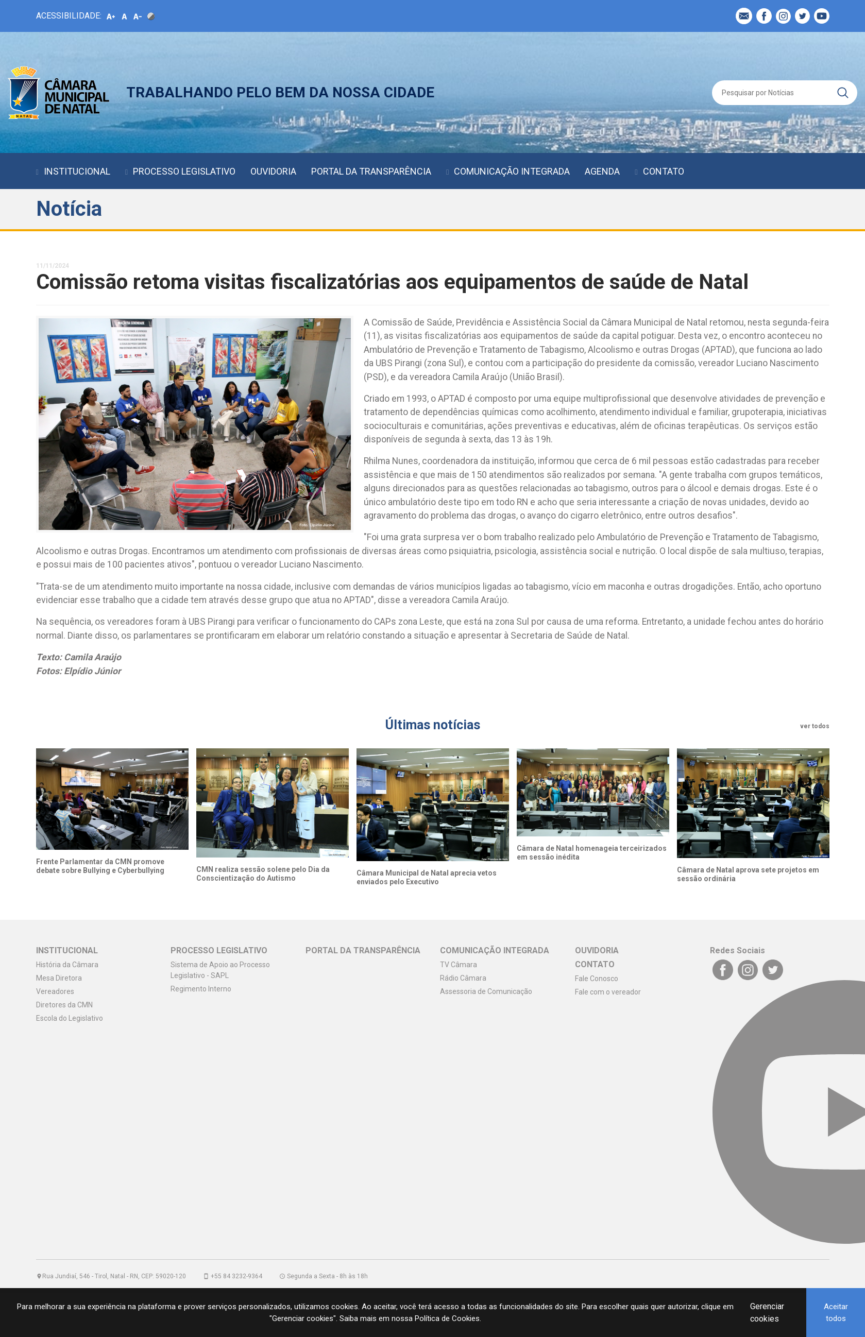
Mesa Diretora (59, 978)
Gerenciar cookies (767, 1312)
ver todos (814, 726)
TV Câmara (458, 965)
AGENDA (602, 171)
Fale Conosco (596, 978)
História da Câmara (67, 965)
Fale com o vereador (608, 992)
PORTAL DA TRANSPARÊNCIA (371, 171)
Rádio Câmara (463, 978)
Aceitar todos (836, 1312)
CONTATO (663, 171)
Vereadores (55, 991)
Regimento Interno (201, 989)
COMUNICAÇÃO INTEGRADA (512, 171)
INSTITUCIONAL (77, 171)
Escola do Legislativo (69, 1018)
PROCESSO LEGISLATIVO (184, 171)
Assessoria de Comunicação (486, 991)
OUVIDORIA (273, 171)
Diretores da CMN (64, 1005)
